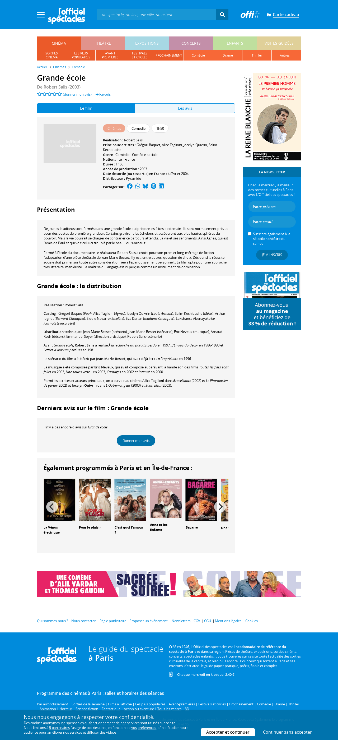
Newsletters (181, 620)
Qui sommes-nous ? (52, 620)
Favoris (103, 94)
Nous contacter (83, 620)
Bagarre (192, 527)
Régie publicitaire (113, 620)
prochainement (169, 55)
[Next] (220, 507)
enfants (235, 43)
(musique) (191, 331)
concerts (191, 43)
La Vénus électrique (52, 530)
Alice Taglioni (172, 144)
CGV (197, 620)
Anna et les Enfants (158, 527)
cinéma (59, 43)
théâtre (103, 43)
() (75, 313)
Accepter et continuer (228, 732)
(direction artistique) (96, 336)
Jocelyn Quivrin (195, 144)
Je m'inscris (272, 254)
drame (228, 55)
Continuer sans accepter (287, 732)
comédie (198, 55)
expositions (147, 43)
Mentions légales (228, 620)
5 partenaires (59, 727)
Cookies (251, 620)
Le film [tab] (86, 108)
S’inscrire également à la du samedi (271, 239)
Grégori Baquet (148, 144)
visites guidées (279, 43)
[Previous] (52, 507)
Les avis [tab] (185, 108)
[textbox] (156, 14)
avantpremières (110, 55)
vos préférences (143, 727)
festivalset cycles (140, 55)
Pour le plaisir (90, 527)
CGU (207, 620)
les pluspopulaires (81, 55)
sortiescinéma (51, 55)
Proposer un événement (148, 620)
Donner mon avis (136, 440)
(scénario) (105, 331)
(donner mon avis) (77, 94)
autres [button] (285, 55)
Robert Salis (133, 140)
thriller (257, 55)
